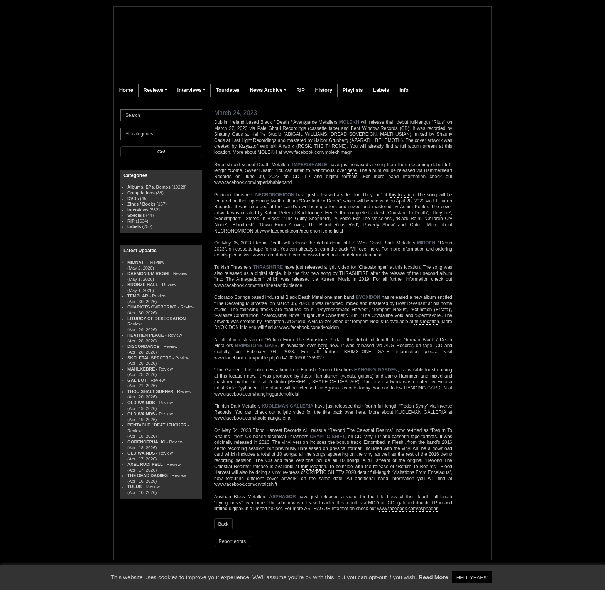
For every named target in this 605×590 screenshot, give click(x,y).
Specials (136, 215)
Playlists (353, 90)
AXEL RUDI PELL (145, 464)
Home (126, 90)
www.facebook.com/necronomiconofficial (301, 231)
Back (223, 524)
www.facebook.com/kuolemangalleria (252, 418)
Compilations (141, 192)
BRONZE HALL (142, 284)
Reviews (154, 90)
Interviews (189, 90)
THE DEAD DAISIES (147, 475)
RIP (300, 90)
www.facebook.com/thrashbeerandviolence (258, 285)
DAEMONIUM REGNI (148, 273)
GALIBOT (137, 380)
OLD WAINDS (141, 402)
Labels (381, 90)
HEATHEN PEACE (145, 335)
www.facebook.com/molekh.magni (318, 152)
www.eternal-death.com (277, 255)
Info (404, 90)
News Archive (266, 90)
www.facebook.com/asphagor (407, 508)
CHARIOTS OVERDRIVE (151, 307)
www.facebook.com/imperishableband (253, 182)
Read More (433, 577)
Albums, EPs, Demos (149, 187)
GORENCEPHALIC (146, 442)
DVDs (133, 198)
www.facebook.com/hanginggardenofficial (256, 394)
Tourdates (228, 90)
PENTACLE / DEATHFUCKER (156, 425)
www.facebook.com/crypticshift (245, 484)
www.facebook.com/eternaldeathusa (345, 255)
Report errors (232, 541)
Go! (161, 152)
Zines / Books (141, 204)
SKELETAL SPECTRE (149, 358)
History (323, 90)
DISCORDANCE (143, 346)
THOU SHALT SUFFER (150, 391)
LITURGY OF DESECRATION (156, 318)
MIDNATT (137, 262)
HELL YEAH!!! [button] (472, 577)
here (352, 170)
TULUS (134, 486)
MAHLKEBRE (141, 369)
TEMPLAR (137, 295)
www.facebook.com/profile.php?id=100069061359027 (269, 358)
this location (401, 194)
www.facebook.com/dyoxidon (309, 327)
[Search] (161, 115)
